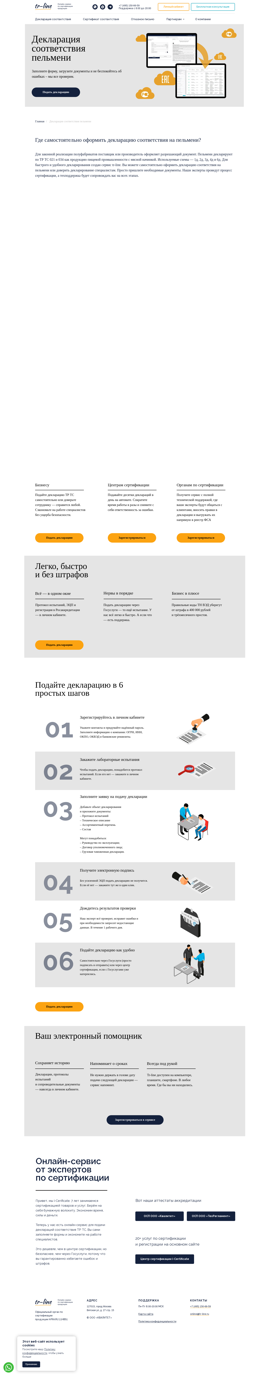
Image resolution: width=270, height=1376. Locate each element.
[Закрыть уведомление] (73, 1339)
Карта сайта (145, 1314)
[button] (213, 7)
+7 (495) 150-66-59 (200, 1306)
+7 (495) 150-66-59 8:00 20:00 (135, 7)
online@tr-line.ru (199, 1314)
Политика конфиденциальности (157, 1321)
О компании (203, 19)
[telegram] (110, 6)
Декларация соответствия (53, 19)
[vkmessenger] (102, 6)
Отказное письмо (142, 19)
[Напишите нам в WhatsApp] (95, 6)
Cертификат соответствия (101, 19)
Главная (39, 121)
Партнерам (174, 19)
